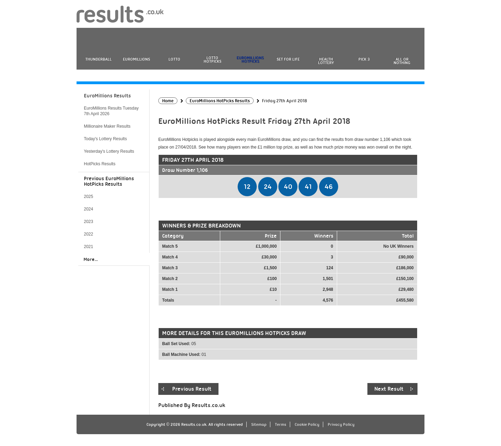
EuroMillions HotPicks (250, 59)
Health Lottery (326, 61)
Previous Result (192, 389)
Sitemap (259, 424)
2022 (88, 234)
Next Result (389, 389)
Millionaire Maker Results (107, 126)
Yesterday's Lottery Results (109, 151)
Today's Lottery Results (105, 138)
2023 (88, 221)
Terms (280, 424)
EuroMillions (136, 59)
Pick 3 (363, 59)
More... (91, 259)
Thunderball (98, 59)
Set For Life (288, 59)
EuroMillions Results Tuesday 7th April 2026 (111, 111)
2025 (88, 196)
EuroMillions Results (107, 96)
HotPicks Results (100, 163)
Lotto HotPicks (212, 59)
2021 (88, 246)
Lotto (174, 59)
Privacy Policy (341, 424)
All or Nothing (401, 61)
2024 (88, 209)
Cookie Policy (307, 424)
